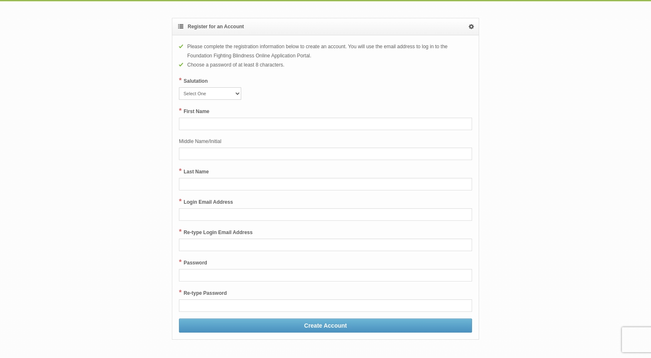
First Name (196, 111)
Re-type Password (205, 293)
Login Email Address (208, 202)
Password (195, 263)
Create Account (325, 325)
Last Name (196, 172)
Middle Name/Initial (200, 141)
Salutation (196, 81)
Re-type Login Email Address (218, 232)
